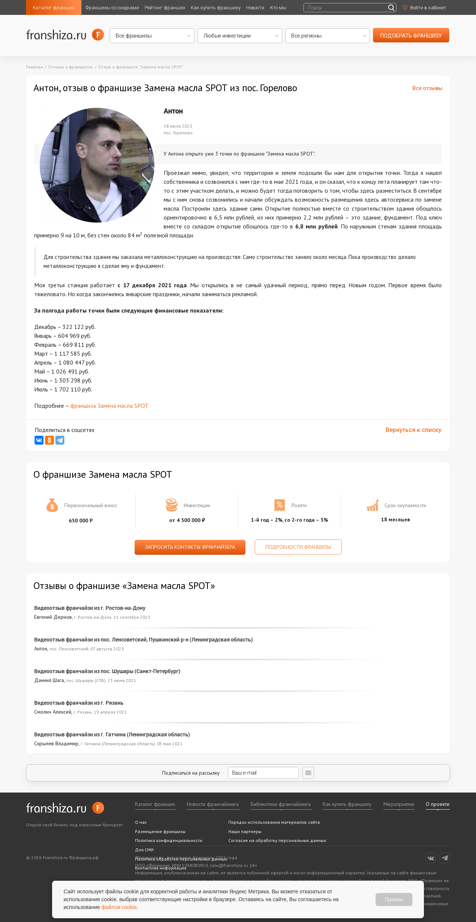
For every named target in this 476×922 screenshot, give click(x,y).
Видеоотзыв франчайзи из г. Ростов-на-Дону (89, 607)
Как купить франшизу (216, 7)
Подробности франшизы (298, 547)
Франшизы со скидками (112, 7)
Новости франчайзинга (213, 804)
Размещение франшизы (160, 831)
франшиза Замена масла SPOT (109, 405)
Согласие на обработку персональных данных (277, 840)
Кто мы (278, 7)
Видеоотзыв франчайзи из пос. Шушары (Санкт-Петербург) (107, 671)
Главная (34, 67)
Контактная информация (160, 868)
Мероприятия (398, 804)
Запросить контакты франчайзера (190, 547)
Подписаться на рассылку (230, 773)
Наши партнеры (244, 831)
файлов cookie (119, 907)
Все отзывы (427, 88)
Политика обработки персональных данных (181, 859)
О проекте (438, 804)
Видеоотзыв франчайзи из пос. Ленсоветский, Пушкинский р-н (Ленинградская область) (143, 639)
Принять (394, 899)
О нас (141, 822)
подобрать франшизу (411, 36)
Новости (255, 7)
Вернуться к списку (413, 429)
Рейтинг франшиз (165, 7)
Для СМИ (144, 849)
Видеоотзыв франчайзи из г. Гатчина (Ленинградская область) (112, 734)
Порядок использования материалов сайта (274, 822)
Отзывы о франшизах (70, 67)
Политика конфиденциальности (168, 840)
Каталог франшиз (53, 7)
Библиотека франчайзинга (281, 804)
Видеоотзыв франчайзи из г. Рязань (78, 702)
